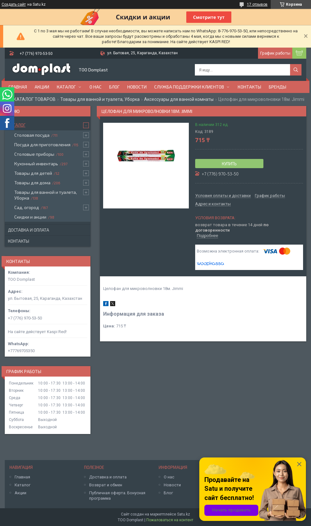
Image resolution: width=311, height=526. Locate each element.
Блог (114, 86)
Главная (18, 86)
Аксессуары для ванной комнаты (179, 99)
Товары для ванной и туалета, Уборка (100, 99)
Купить (229, 163)
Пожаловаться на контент (169, 520)
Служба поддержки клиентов (189, 86)
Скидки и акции (30, 217)
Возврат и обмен (105, 485)
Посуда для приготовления (42, 144)
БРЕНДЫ (277, 86)
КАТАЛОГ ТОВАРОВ (35, 99)
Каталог (66, 86)
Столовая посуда (32, 135)
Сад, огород (26, 207)
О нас (95, 86)
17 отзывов (257, 4)
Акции (42, 86)
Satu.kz (183, 514)
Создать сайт (14, 4)
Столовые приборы (34, 154)
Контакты (249, 86)
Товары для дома (32, 182)
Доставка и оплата (28, 230)
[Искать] (295, 70)
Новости (137, 86)
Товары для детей (33, 173)
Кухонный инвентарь (36, 163)
